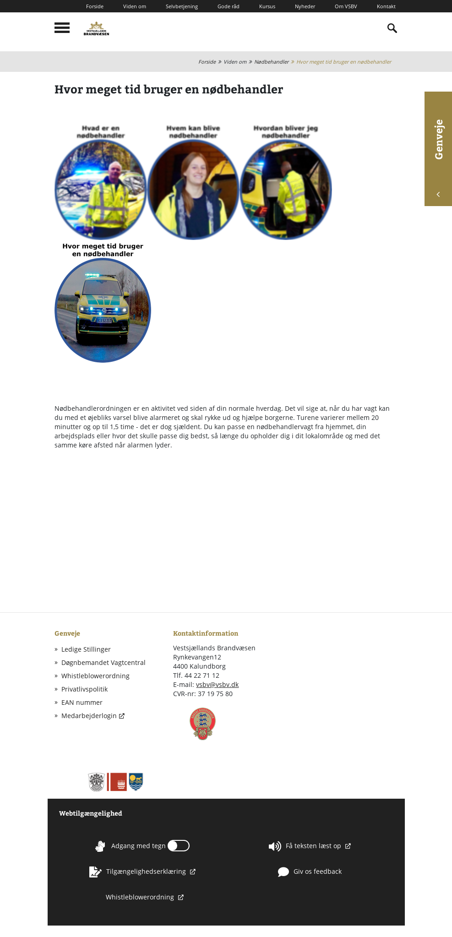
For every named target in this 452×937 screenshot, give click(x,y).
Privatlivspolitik (84, 689)
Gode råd (229, 6)
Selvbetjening (182, 6)
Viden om (134, 6)
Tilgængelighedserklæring (138, 871)
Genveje (438, 158)
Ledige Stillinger (86, 649)
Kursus (267, 6)
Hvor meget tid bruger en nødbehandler (343, 61)
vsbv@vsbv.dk (217, 684)
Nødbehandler (271, 61)
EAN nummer (82, 702)
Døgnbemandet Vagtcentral (103, 662)
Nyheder (305, 6)
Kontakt (386, 6)
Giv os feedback (310, 871)
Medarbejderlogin (89, 715)
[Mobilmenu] (62, 27)
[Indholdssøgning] (392, 28)
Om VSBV (346, 6)
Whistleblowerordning (95, 675)
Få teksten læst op (306, 846)
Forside (94, 6)
